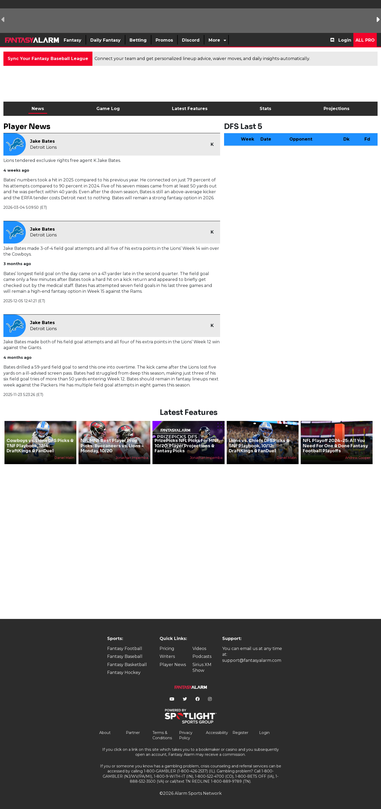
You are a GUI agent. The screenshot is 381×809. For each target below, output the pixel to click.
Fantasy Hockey (124, 672)
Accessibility (217, 732)
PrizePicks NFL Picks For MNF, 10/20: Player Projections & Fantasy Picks (187, 445)
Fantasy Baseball (124, 656)
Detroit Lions (43, 147)
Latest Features (189, 108)
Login (344, 40)
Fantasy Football (124, 648)
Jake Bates (42, 141)
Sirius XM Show (201, 667)
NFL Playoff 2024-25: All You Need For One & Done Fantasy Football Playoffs (335, 445)
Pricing (167, 648)
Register (240, 732)
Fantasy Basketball (127, 664)
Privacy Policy (185, 735)
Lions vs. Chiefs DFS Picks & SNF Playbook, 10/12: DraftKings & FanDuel (259, 445)
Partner (133, 732)
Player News (173, 664)
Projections (336, 108)
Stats (265, 108)
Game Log (108, 108)
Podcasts (201, 656)
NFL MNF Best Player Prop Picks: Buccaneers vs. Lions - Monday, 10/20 (112, 445)
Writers (167, 656)
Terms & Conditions (162, 735)
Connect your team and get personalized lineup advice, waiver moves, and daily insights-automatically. (202, 58)
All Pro (365, 40)
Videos (199, 648)
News (38, 108)
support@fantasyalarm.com (251, 660)
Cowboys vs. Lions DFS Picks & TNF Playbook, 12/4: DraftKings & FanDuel (40, 445)
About (105, 732)
